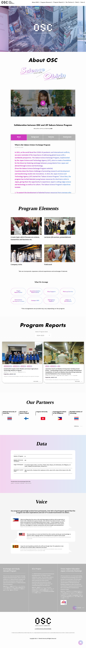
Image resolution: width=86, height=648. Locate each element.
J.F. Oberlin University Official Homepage (43, 628)
